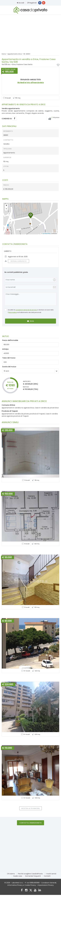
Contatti (47, 876)
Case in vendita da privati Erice (47, 408)
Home (4, 54)
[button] (30, 216)
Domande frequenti (33, 876)
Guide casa (17, 876)
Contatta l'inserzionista (30, 823)
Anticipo (5, 349)
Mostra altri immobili (30, 809)
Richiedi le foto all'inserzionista (30, 83)
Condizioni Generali (48, 883)
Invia (30, 321)
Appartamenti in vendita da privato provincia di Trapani (23, 414)
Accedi (20, 3)
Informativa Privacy (15, 885)
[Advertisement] (30, 32)
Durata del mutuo (9, 367)
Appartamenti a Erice (14, 54)
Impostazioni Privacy (46, 885)
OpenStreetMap (46, 233)
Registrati (32, 3)
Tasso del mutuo (8, 358)
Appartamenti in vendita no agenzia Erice (18, 408)
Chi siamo (11, 874)
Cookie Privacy (30, 885)
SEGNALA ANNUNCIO (17, 261)
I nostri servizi (51, 874)
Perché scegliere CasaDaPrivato (30, 874)
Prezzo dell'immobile (10, 341)
